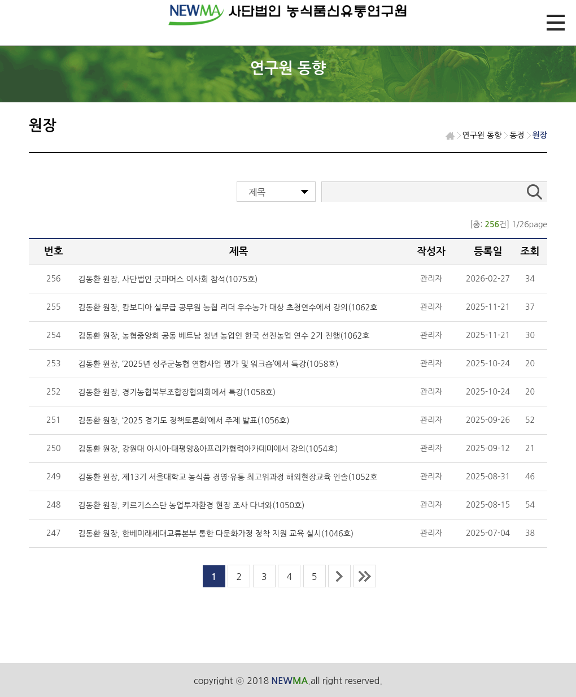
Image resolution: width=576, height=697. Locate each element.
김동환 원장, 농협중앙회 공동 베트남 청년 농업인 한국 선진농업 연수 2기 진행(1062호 (223, 336)
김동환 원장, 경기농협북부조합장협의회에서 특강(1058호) (177, 392)
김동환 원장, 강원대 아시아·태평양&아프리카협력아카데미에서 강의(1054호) (208, 449)
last (365, 576)
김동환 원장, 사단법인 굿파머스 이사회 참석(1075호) (168, 279)
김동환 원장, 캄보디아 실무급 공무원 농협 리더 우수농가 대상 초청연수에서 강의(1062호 (227, 307)
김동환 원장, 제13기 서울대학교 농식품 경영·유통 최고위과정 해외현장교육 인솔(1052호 (227, 477)
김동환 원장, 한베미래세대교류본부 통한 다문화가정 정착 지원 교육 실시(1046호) (216, 534)
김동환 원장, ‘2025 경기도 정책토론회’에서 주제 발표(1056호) (183, 421)
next (339, 576)
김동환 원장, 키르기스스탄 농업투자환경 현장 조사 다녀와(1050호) (191, 505)
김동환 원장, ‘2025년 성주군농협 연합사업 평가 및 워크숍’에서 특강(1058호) (208, 364)
